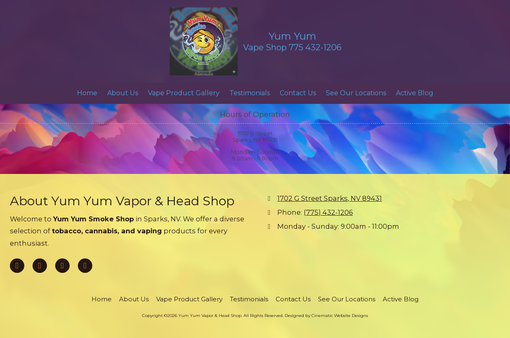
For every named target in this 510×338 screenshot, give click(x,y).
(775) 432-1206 (328, 212)
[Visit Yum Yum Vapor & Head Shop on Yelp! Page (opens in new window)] (62, 265)
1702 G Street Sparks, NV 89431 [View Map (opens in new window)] (329, 198)
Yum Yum (292, 36)
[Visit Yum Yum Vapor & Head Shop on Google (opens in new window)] (40, 265)
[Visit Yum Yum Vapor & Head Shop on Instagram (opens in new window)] (85, 265)
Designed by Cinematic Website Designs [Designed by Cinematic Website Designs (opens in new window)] (326, 315)
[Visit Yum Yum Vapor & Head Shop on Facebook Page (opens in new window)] (17, 265)
